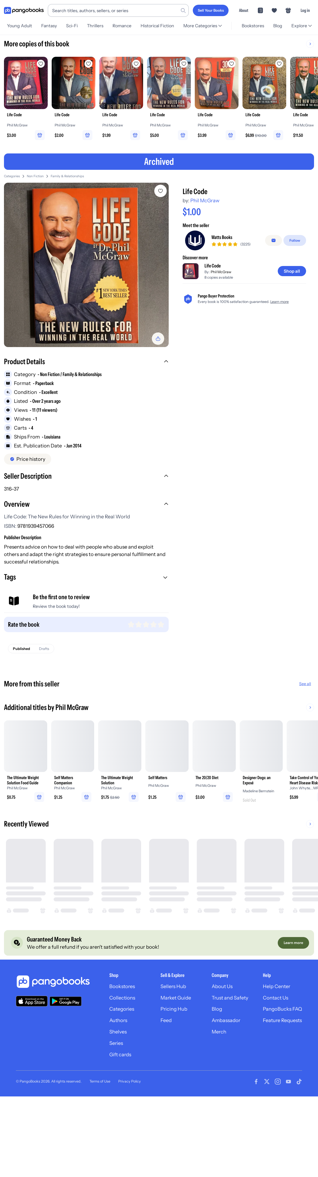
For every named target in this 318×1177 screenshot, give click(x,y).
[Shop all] (292, 271)
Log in (305, 10)
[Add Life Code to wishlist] (160, 191)
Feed (164, 1022)
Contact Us (275, 999)
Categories (12, 176)
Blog (277, 25)
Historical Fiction (161, 25)
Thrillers (97, 25)
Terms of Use (99, 1083)
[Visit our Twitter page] (267, 1083)
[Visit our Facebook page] (256, 1083)
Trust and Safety (229, 999)
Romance (125, 25)
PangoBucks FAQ (282, 1010)
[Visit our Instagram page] (278, 1083)
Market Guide (174, 999)
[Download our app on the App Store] (32, 1002)
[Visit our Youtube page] (288, 1083)
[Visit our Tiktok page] (299, 1083)
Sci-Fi (73, 25)
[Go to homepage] (24, 10)
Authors (116, 1022)
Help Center (276, 988)
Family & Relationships (67, 176)
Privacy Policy (129, 1083)
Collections (120, 999)
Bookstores (251, 25)
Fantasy (50, 25)
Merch (218, 1033)
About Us (221, 988)
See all (305, 684)
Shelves (116, 1033)
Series (114, 1045)
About (243, 10)
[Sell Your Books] (211, 10)
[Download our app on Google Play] (65, 1002)
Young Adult (19, 25)
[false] (273, 240)
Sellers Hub (172, 988)
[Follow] (294, 240)
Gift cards (118, 1056)
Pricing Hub (172, 1010)
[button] (86, 362)
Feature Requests (282, 1022)
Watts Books (222, 238)
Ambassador (225, 1022)
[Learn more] (293, 943)
